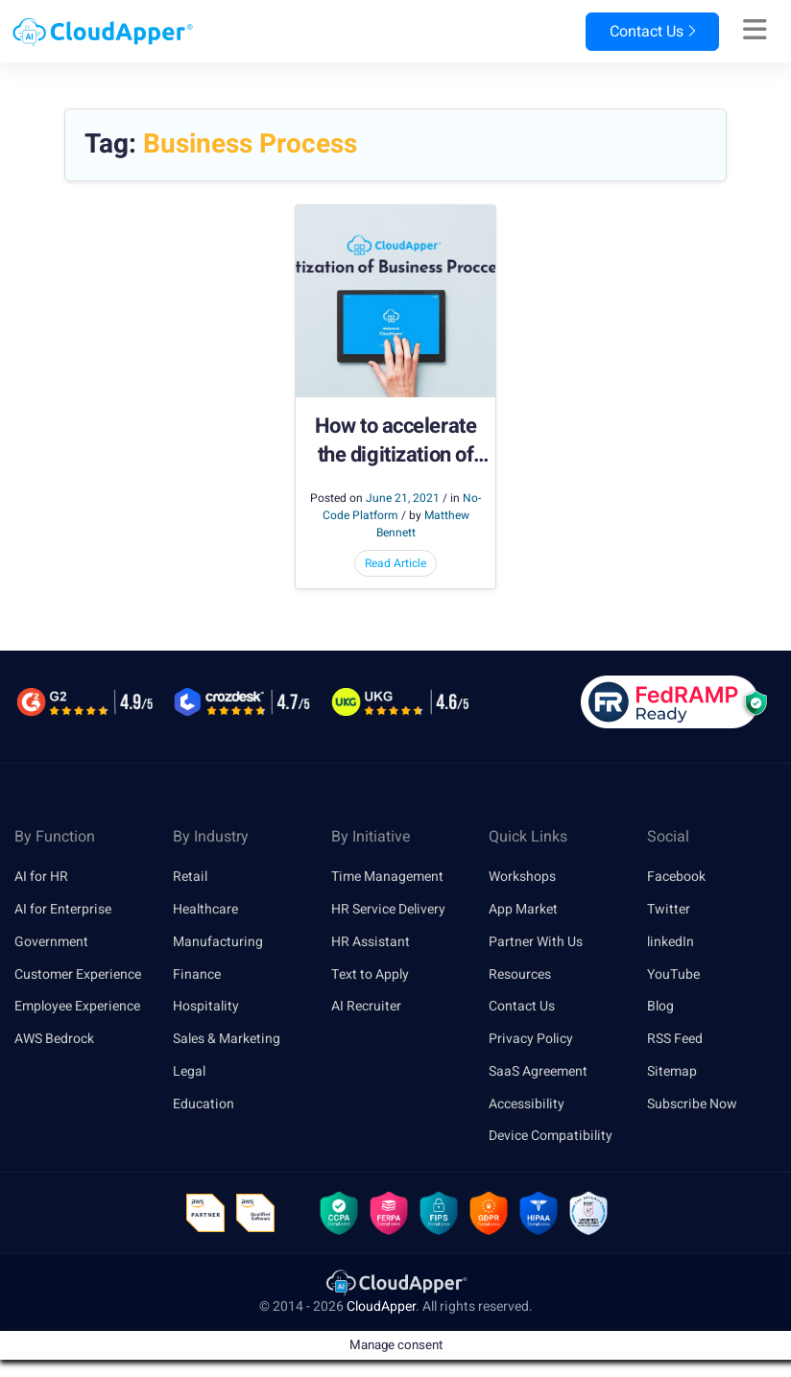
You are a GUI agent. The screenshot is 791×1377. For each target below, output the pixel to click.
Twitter (668, 909)
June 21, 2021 (403, 498)
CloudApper (381, 1306)
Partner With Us (536, 942)
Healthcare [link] (205, 909)
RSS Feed (675, 1039)
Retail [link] (190, 877)
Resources (520, 974)
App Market (523, 909)
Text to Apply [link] (370, 974)
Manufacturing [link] (218, 942)
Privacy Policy (531, 1039)
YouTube (673, 974)
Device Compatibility (550, 1137)
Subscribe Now (692, 1104)
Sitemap (672, 1071)
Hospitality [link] (206, 1006)
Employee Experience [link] (77, 1006)
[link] (395, 1281)
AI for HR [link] (41, 877)
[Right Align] (755, 31)
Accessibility (526, 1104)
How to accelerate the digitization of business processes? (396, 441)
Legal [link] (189, 1071)
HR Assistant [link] (370, 942)
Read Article (395, 563)
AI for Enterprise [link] (62, 909)
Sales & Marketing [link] (226, 1039)
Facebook (676, 877)
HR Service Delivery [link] (388, 909)
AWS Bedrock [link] (54, 1039)
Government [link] (51, 942)
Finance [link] (197, 974)
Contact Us (652, 31)
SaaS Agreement (538, 1071)
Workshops (522, 877)
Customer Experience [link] (77, 974)
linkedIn (670, 942)
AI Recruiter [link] (366, 1006)
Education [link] (203, 1104)
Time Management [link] (387, 877)
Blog (660, 1006)
